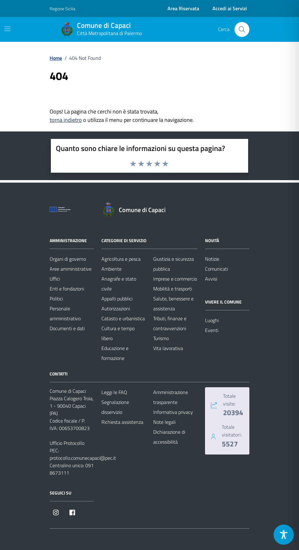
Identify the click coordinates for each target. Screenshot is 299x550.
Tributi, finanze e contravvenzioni (169, 323)
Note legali (164, 422)
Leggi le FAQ (114, 392)
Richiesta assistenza (122, 422)
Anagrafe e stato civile (118, 283)
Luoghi (212, 320)
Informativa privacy (173, 412)
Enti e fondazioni (67, 288)
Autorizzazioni (115, 308)
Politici (56, 298)
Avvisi (211, 278)
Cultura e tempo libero (118, 333)
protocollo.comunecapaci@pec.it (83, 458)
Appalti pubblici (116, 298)
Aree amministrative (70, 269)
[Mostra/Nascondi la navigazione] (7, 29)
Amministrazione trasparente (170, 397)
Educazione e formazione (114, 353)
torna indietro (66, 120)
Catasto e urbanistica (123, 318)
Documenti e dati (67, 328)
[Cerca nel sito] (241, 29)
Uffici (55, 278)
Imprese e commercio (175, 278)
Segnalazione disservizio (115, 407)
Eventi (211, 330)
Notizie (212, 259)
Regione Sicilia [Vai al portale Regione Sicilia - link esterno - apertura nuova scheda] (62, 8)
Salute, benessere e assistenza (173, 303)
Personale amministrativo (65, 313)
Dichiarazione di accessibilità (169, 437)
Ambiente (111, 269)
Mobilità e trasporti (172, 288)
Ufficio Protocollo (67, 443)
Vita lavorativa (168, 348)
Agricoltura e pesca (121, 259)
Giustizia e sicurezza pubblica (173, 264)
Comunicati (216, 269)
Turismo (161, 338)
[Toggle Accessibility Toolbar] (283, 534)
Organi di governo (68, 259)
